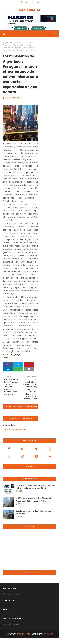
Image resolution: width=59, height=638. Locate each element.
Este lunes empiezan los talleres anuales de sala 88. (35, 512)
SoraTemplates (23, 634)
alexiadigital (10, 98)
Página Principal (10, 42)
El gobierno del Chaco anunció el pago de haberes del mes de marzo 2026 (35, 486)
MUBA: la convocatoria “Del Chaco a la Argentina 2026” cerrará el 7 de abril (34, 499)
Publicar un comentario (14, 429)
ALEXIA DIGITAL (29, 10)
